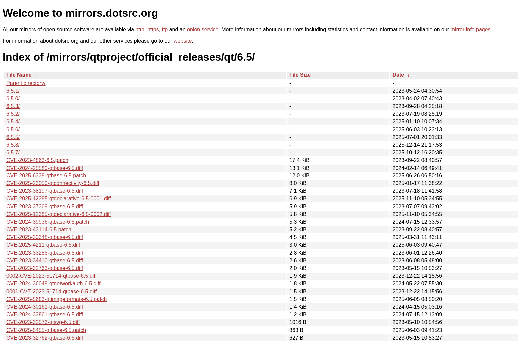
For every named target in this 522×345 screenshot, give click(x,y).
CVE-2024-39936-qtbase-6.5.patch (47, 222)
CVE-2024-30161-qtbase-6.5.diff (44, 307)
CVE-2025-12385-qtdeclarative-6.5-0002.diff (58, 214)
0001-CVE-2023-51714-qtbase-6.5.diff (51, 291)
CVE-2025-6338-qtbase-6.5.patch (46, 175)
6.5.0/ (13, 98)
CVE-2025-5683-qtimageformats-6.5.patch (56, 299)
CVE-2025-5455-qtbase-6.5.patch (46, 330)
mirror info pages (471, 29)
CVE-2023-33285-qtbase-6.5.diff (44, 253)
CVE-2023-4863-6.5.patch (37, 160)
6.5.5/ (13, 137)
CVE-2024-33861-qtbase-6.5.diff (44, 314)
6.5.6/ (13, 129)
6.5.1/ (13, 91)
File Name (19, 75)
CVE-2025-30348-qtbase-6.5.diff (44, 237)
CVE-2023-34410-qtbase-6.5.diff (44, 260)
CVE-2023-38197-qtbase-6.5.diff (44, 191)
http (139, 29)
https (153, 29)
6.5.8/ (13, 145)
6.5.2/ (13, 114)
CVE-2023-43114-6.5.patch (38, 229)
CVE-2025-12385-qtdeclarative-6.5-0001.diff (58, 198)
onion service (202, 29)
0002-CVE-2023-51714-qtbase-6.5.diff (51, 276)
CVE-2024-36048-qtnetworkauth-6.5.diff (53, 283)
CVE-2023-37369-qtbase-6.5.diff (44, 206)
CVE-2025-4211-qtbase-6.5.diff (43, 245)
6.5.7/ (13, 152)
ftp (165, 29)
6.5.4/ (13, 121)
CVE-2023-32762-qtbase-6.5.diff (44, 338)
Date (398, 75)
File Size (300, 75)
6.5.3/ (13, 106)
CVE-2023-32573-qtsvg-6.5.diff (43, 322)
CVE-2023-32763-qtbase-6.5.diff (44, 268)
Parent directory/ (25, 83)
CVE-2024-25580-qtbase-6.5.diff (44, 168)
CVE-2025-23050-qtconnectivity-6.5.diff (52, 183)
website (183, 41)
